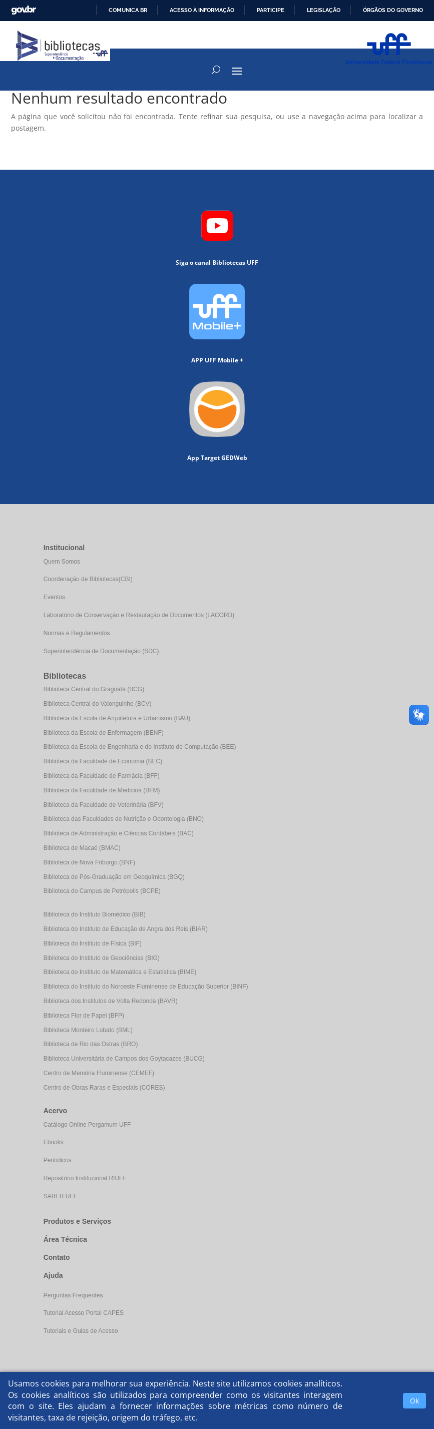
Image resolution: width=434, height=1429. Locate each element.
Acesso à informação (202, 10)
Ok (414, 1400)
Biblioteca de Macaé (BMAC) (82, 847)
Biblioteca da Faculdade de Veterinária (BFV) (104, 804)
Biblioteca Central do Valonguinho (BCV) (98, 703)
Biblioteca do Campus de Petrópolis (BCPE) (102, 890)
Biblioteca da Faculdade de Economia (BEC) (103, 761)
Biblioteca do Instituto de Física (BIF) (93, 943)
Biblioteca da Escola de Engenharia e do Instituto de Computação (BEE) (140, 746)
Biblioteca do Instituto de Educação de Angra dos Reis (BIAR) (126, 928)
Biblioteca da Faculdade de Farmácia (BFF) (102, 775)
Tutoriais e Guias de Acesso (81, 1330)
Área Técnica (65, 1239)
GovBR (23, 10)
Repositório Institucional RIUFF (85, 1178)
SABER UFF (60, 1196)
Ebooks (54, 1142)
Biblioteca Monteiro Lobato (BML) (88, 1030)
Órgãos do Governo (393, 10)
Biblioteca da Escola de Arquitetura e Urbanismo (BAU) (117, 718)
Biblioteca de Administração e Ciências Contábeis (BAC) (119, 833)
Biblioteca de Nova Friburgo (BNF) (89, 862)
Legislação (323, 10)
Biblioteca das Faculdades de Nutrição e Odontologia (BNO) (124, 818)
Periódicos (58, 1160)
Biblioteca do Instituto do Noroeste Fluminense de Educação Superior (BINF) (146, 986)
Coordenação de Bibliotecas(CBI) (88, 579)
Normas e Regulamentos (77, 633)
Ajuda (53, 1275)
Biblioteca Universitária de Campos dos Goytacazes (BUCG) (124, 1058)
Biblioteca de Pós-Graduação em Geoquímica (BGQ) (114, 876)
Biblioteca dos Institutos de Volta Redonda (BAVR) (111, 1001)
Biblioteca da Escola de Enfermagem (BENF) (104, 732)
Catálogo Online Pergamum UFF (87, 1124)
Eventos (54, 597)
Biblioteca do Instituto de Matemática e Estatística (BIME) (120, 972)
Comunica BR (128, 10)
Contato (57, 1257)
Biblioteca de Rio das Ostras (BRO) (91, 1044)
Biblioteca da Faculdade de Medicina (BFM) (102, 790)
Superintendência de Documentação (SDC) (101, 651)
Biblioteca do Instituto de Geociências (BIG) (102, 958)
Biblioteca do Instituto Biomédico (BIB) (95, 914)
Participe (270, 10)
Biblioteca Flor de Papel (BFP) (84, 1015)
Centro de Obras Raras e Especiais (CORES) (104, 1087)
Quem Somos (62, 561)
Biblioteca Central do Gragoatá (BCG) (94, 689)
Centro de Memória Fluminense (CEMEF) (99, 1073)
